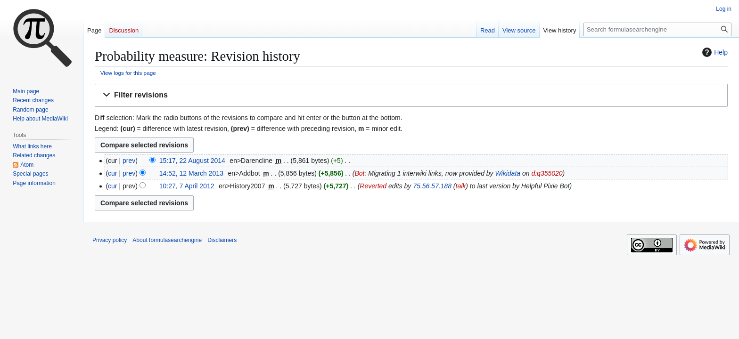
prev (129, 160)
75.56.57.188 (432, 186)
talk (461, 186)
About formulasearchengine (167, 240)
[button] (411, 95)
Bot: (360, 173)
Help (714, 52)
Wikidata (508, 173)
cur (112, 173)
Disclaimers (222, 240)
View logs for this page (128, 73)
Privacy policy (109, 240)
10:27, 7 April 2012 (186, 186)
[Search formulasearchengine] (657, 29)
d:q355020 (546, 173)
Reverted (373, 186)
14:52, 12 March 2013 (191, 173)
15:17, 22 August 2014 (192, 160)
